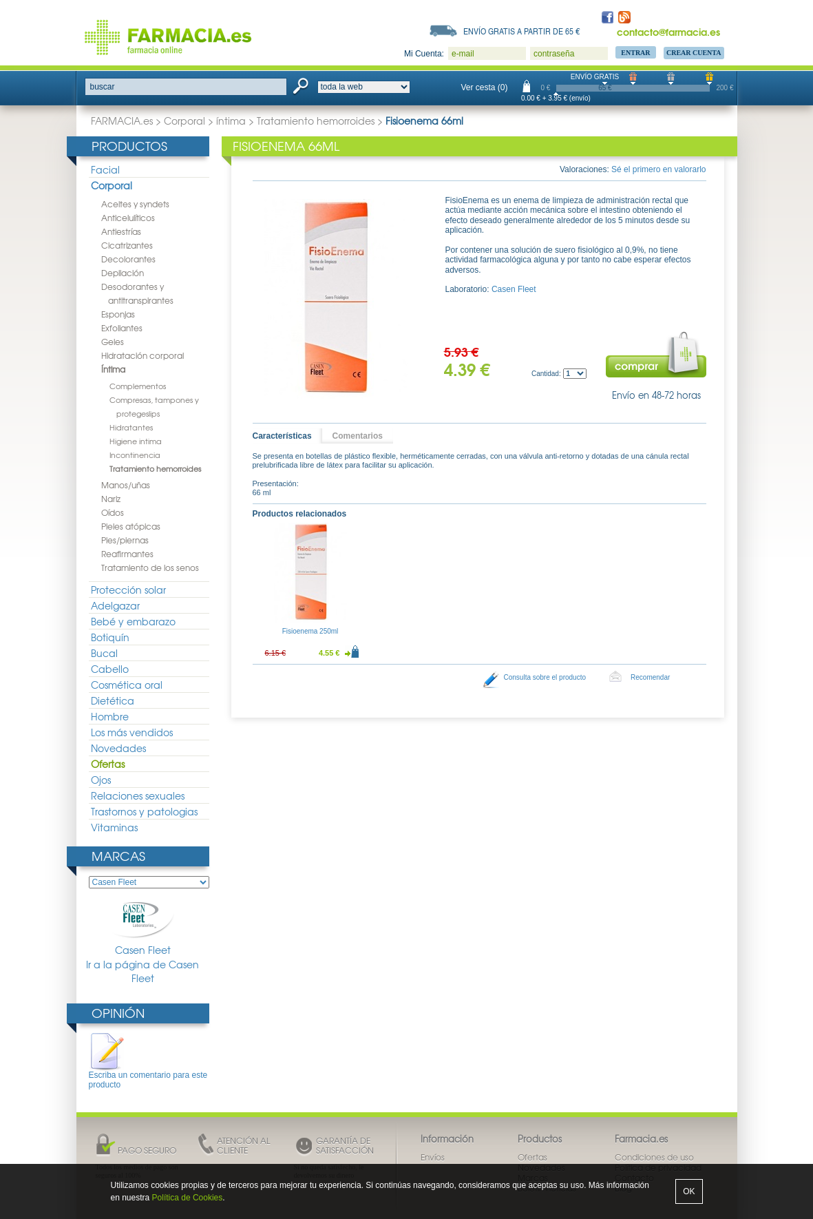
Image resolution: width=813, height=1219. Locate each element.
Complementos (137, 385)
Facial (105, 169)
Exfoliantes (121, 328)
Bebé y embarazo (133, 621)
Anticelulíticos (128, 217)
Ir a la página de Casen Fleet (142, 971)
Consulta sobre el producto (545, 677)
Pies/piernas (125, 540)
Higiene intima (135, 440)
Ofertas (108, 764)
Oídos (112, 512)
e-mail (463, 54)
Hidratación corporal (142, 355)
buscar (102, 87)
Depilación (122, 273)
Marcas (118, 855)
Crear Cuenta (693, 52)
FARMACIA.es (122, 120)
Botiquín (110, 637)
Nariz (110, 498)
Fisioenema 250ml (310, 631)
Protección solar (128, 589)
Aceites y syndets (135, 204)
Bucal (104, 653)
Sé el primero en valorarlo (658, 169)
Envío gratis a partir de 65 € (521, 31)
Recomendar (650, 677)
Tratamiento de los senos (150, 567)
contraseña (554, 54)
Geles (112, 341)
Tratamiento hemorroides (315, 120)
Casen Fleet (142, 927)
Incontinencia (134, 454)
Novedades (118, 748)
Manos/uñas (125, 485)
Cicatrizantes (127, 245)
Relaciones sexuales (137, 795)
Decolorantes (128, 259)
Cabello (110, 669)
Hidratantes (131, 427)
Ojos (101, 779)
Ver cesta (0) (484, 87)
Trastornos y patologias (144, 811)
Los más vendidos (132, 732)
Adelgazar (115, 605)
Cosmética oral (126, 684)
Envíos (433, 1157)
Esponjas (118, 314)
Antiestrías (121, 231)
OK (689, 1191)
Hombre (110, 716)
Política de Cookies (187, 1197)
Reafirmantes (127, 554)
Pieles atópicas (130, 526)
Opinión (118, 1012)
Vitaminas (114, 827)
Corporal (184, 120)
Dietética (112, 700)
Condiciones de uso (654, 1157)
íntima (231, 120)
